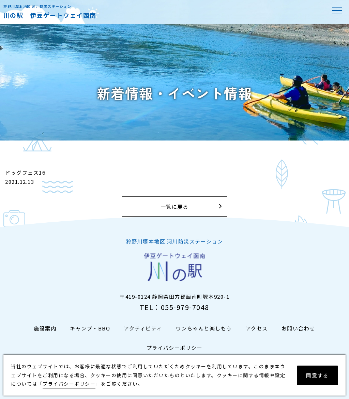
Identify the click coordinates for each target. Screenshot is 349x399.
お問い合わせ (298, 328)
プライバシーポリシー (175, 347)
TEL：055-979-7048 (174, 307)
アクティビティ (143, 328)
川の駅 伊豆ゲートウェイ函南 (49, 15)
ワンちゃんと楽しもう (204, 328)
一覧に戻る (175, 206)
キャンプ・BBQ (90, 328)
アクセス (257, 328)
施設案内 (45, 328)
